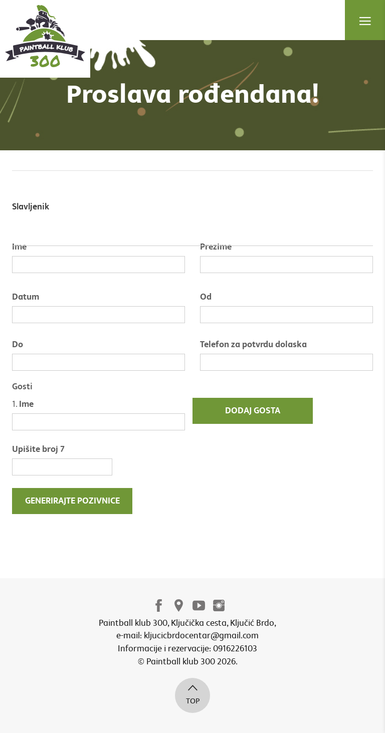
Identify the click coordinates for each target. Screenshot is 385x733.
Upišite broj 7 (38, 449)
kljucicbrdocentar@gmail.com (201, 635)
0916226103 (235, 648)
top (192, 693)
